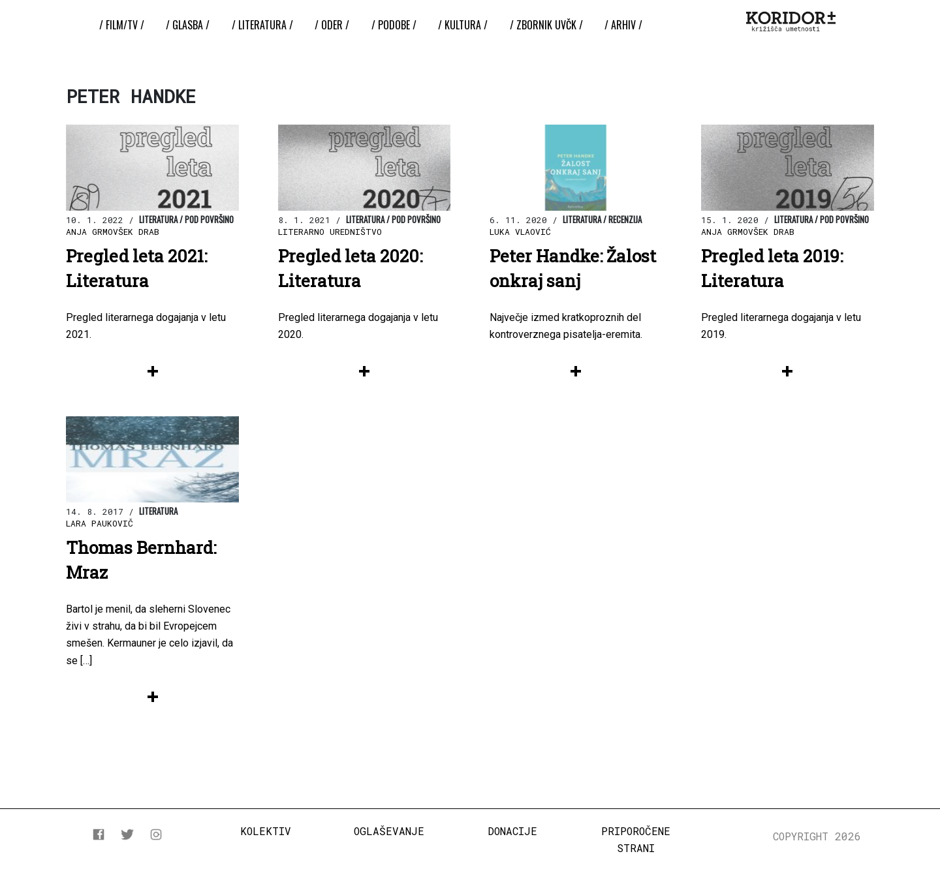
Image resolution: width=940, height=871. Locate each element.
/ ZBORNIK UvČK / (546, 25)
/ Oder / (332, 25)
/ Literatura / (262, 25)
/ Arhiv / (623, 25)
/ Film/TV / (121, 25)
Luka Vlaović (520, 231)
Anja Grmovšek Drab (112, 231)
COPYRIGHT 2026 (817, 836)
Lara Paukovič (99, 523)
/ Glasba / (188, 25)
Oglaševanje (389, 831)
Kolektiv (265, 831)
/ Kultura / (463, 25)
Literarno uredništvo (330, 231)
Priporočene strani (635, 839)
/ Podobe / (393, 25)
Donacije (512, 831)
